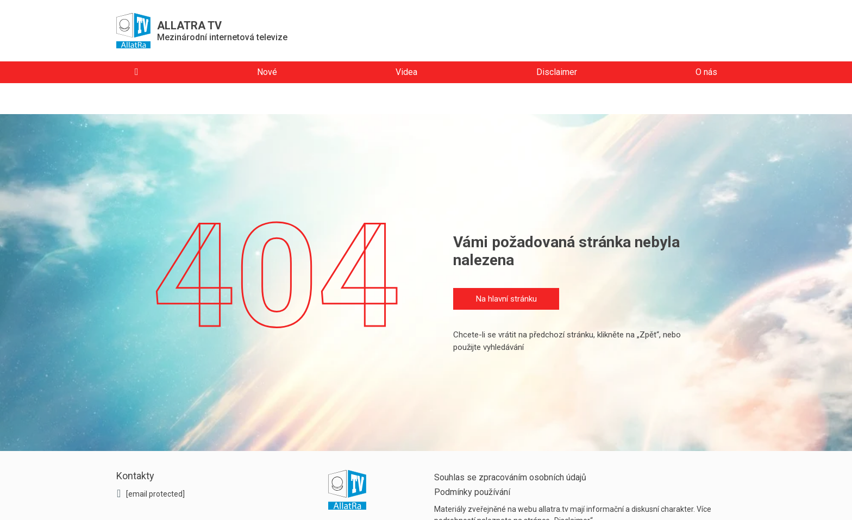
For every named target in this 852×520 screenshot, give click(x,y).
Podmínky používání (472, 492)
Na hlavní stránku (506, 299)
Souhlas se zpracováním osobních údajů (510, 477)
